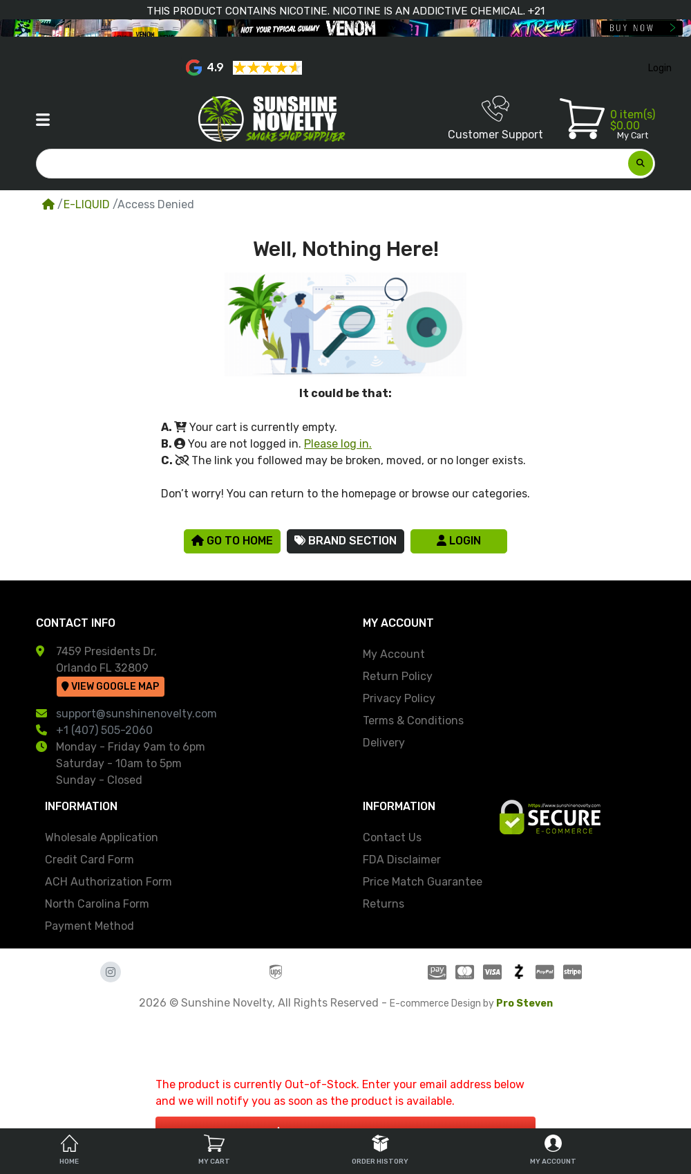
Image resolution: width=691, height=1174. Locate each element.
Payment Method (89, 926)
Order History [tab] (380, 1150)
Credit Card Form (89, 859)
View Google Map (110, 687)
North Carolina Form (97, 903)
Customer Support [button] (495, 118)
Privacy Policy (399, 698)
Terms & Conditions (413, 720)
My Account (394, 654)
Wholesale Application (101, 837)
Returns (383, 903)
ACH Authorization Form (108, 881)
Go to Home (232, 540)
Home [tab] (69, 1150)
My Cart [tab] (214, 1150)
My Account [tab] (553, 1150)
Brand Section (345, 540)
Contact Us (392, 837)
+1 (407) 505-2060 (104, 730)
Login (459, 540)
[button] (43, 120)
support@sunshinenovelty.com (136, 713)
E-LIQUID (87, 204)
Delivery (384, 742)
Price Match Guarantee (422, 881)
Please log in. (338, 443)
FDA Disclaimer (402, 859)
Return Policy (398, 676)
